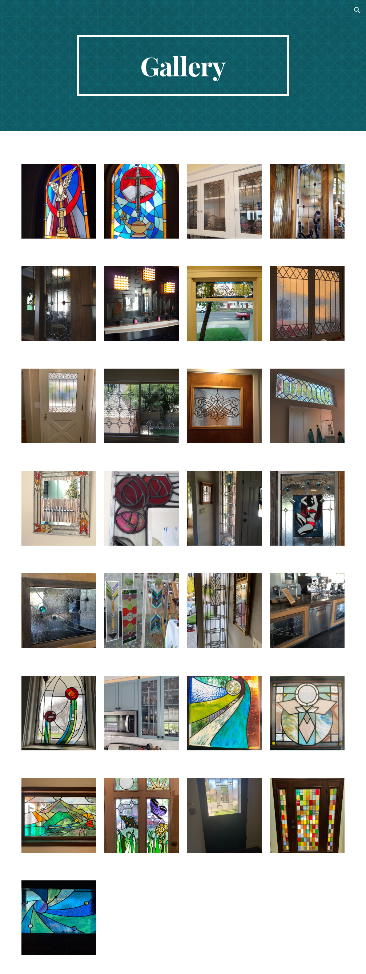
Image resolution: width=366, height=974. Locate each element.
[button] (357, 10)
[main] (183, 65)
